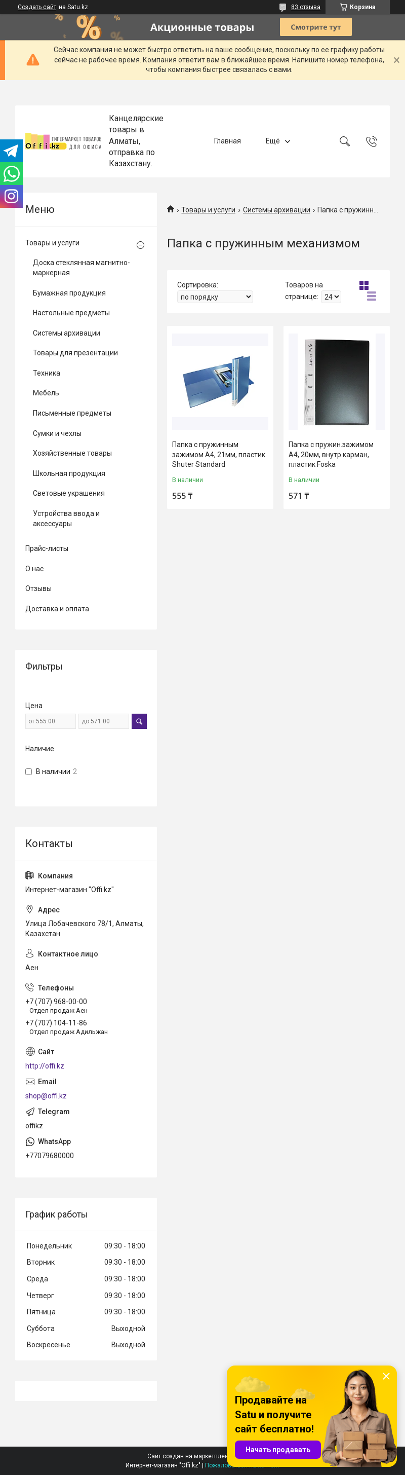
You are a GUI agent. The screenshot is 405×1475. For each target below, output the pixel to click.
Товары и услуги (208, 210)
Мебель (46, 393)
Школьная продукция (69, 473)
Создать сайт (37, 7)
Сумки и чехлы (57, 433)
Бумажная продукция (69, 293)
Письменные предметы (72, 413)
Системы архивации (276, 210)
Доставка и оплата (57, 609)
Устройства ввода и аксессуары (66, 518)
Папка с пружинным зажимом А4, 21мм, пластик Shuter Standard (218, 454)
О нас (34, 569)
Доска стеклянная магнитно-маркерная (81, 268)
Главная (227, 141)
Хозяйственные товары (72, 453)
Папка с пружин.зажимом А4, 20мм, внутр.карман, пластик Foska (331, 454)
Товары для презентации (75, 353)
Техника (46, 373)
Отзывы (38, 588)
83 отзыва (305, 7)
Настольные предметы (71, 313)
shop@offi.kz (46, 1096)
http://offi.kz (44, 1066)
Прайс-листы (46, 548)
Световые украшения (69, 493)
